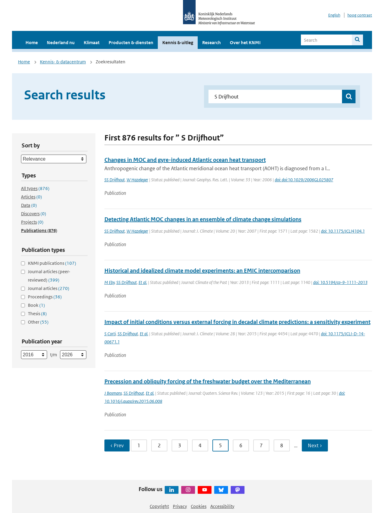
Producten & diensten (131, 42)
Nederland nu (61, 42)
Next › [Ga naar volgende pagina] (315, 445)
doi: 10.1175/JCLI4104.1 (343, 231)
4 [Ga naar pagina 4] (200, 445)
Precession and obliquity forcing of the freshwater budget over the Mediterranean (207, 381)
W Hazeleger (137, 180)
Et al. (143, 282)
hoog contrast (359, 15)
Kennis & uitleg (177, 42)
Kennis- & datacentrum (63, 62)
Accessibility (222, 506)
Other (38, 322)
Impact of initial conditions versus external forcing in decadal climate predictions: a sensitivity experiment (237, 321)
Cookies (198, 506)
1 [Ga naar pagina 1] (138, 445)
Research (211, 42)
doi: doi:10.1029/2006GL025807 (304, 180)
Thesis (37, 313)
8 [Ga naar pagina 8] (281, 445)
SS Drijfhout (114, 180)
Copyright (159, 506)
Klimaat (92, 42)
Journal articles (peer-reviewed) (49, 276)
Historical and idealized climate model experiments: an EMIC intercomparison (202, 270)
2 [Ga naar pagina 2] (159, 445)
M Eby (109, 282)
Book (36, 305)
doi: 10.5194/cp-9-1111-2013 (340, 282)
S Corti (110, 333)
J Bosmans (113, 393)
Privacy (180, 506)
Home (32, 42)
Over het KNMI (245, 42)
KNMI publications (52, 263)
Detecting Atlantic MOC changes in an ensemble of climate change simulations (203, 219)
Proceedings (45, 297)
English (334, 15)
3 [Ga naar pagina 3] (179, 445)
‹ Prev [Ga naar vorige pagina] (117, 445)
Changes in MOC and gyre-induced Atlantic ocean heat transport (185, 159)
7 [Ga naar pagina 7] (261, 445)
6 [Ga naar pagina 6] (240, 445)
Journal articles (48, 288)
